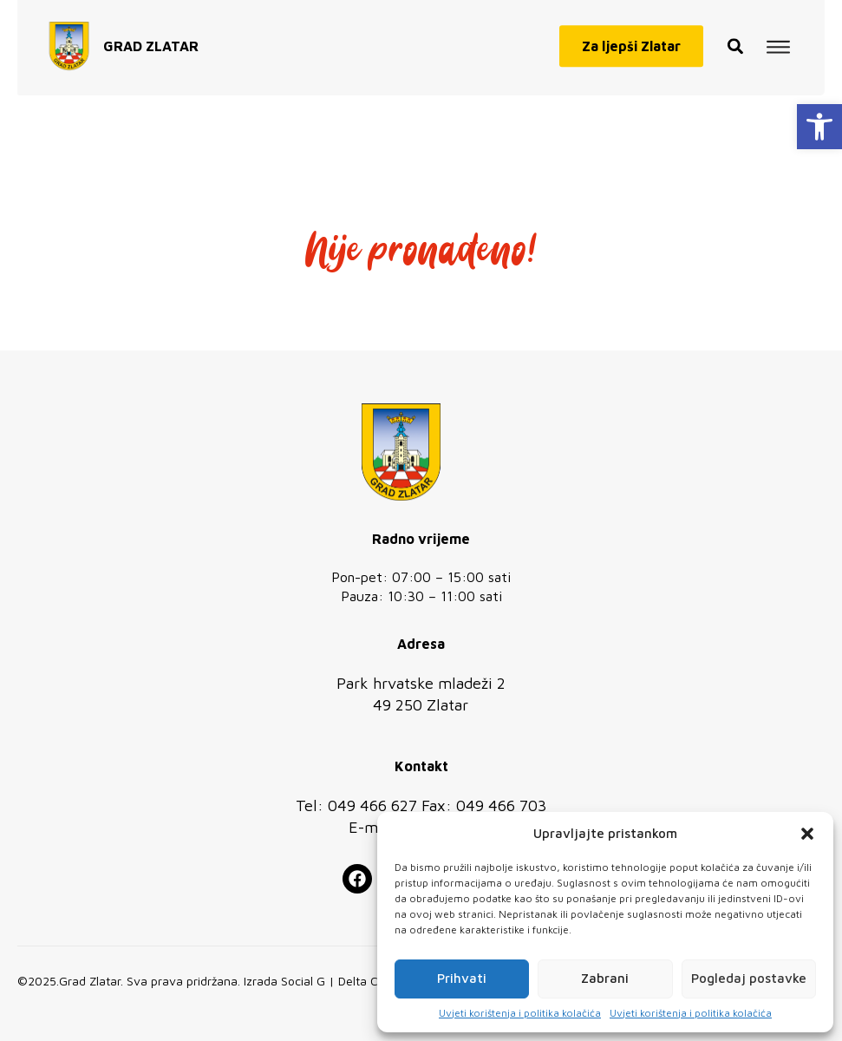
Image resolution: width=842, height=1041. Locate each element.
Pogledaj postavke (748, 978)
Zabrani (605, 978)
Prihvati (461, 978)
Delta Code (368, 980)
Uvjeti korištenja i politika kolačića (520, 1013)
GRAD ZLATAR (151, 41)
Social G (303, 980)
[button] (819, 126)
